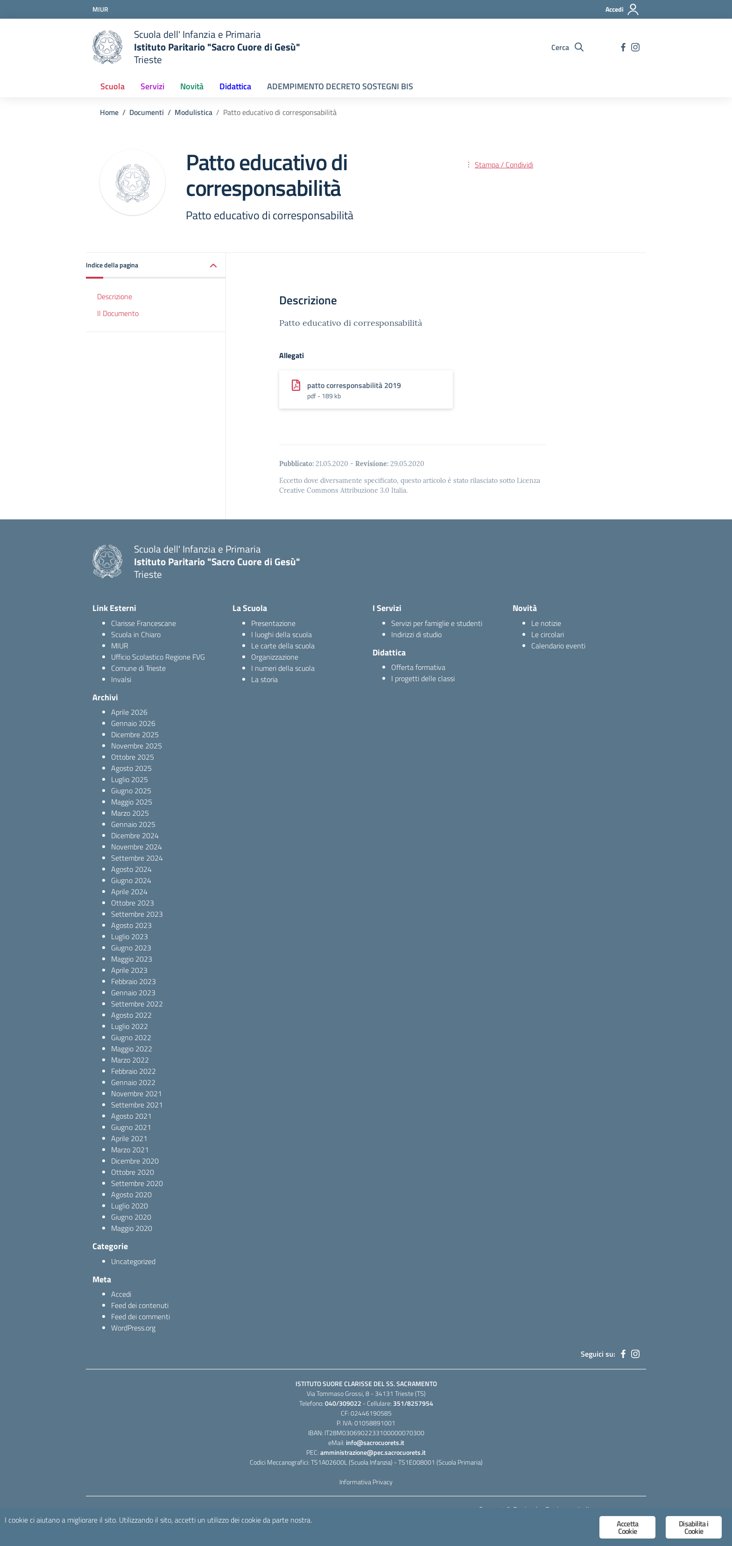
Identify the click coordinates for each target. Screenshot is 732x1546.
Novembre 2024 (136, 846)
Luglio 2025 (129, 779)
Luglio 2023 (129, 936)
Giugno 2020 (131, 1216)
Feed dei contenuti (140, 1305)
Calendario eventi (558, 645)
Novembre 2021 (136, 1093)
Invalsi (121, 679)
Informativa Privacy (366, 1482)
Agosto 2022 (131, 1015)
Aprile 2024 (129, 891)
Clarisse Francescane (143, 623)
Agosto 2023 (131, 925)
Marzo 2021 (130, 1149)
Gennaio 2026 (133, 723)
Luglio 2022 (129, 1026)
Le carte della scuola (283, 645)
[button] (156, 266)
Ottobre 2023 (132, 902)
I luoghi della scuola (281, 634)
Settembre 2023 (137, 914)
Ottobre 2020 (132, 1172)
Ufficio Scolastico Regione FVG (158, 656)
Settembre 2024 (137, 857)
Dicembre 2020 (135, 1160)
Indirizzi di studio (416, 634)
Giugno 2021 (131, 1127)
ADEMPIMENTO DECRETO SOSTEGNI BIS (340, 86)
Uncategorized (133, 1261)
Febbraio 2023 (133, 981)
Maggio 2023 (131, 958)
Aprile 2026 (129, 712)
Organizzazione (274, 656)
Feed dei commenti (140, 1316)
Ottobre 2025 (132, 756)
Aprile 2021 (129, 1138)
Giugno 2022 (131, 1037)
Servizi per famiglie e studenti (436, 623)
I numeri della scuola (283, 668)
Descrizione (114, 296)
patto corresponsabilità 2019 (354, 385)
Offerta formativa (418, 667)
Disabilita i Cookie (693, 1527)
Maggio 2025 (131, 801)
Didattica (235, 86)
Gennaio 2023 (133, 992)
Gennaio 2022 (133, 1082)
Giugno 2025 (131, 790)
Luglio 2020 (129, 1205)
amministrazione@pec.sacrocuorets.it (373, 1452)
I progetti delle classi (423, 678)
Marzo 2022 (130, 1059)
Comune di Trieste (138, 668)
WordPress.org (133, 1327)
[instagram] (635, 47)
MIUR (119, 645)
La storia (264, 679)
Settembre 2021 (137, 1104)
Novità (192, 86)
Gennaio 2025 (133, 824)
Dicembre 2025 (135, 734)
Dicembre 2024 (135, 835)
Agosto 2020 (131, 1194)
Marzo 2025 (130, 813)
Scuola (112, 86)
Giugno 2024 (131, 880)
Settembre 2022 (137, 1003)
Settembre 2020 (137, 1183)
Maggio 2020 (131, 1228)
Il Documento (118, 313)
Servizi (152, 86)
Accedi (121, 1294)
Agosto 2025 (131, 768)
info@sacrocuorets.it (375, 1442)
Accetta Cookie (627, 1527)
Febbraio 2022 (133, 1071)
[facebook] (623, 47)
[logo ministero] (107, 47)
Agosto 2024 (131, 869)
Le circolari (547, 634)
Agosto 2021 (131, 1116)
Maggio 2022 (131, 1048)
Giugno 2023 (131, 947)
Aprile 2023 (129, 970)
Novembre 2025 (136, 745)
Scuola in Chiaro (136, 634)
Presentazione (273, 623)
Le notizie (546, 623)
